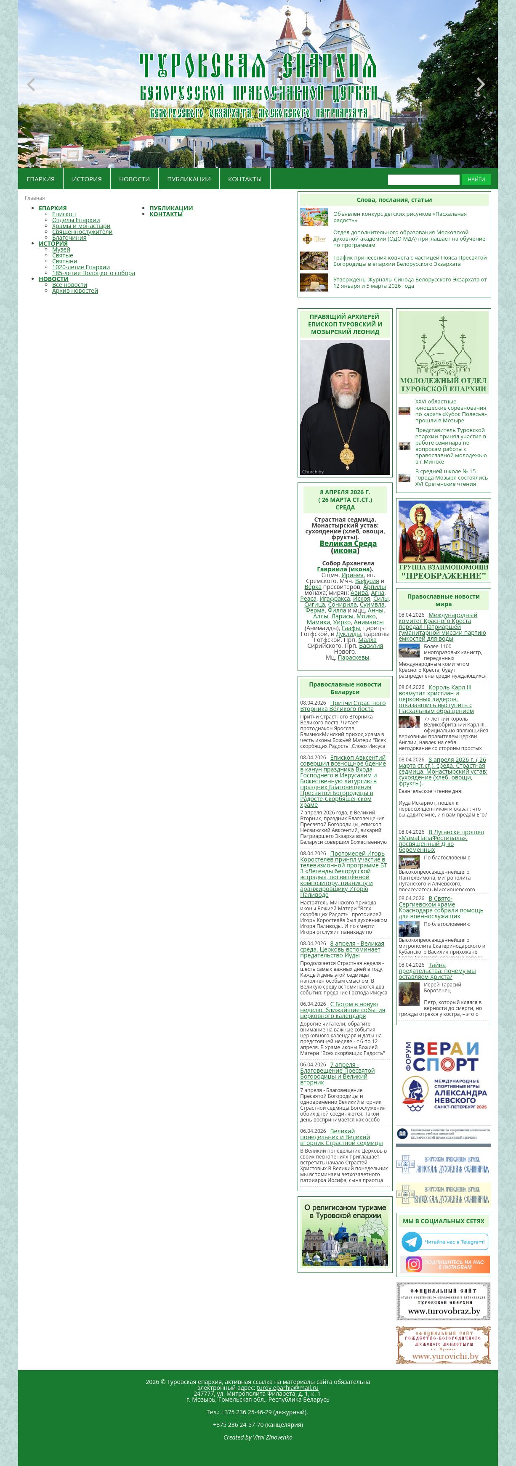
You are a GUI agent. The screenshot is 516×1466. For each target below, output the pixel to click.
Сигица (314, 604)
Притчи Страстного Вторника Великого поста (343, 706)
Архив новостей (75, 290)
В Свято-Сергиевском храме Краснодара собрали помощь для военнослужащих (441, 907)
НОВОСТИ (134, 179)
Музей (61, 249)
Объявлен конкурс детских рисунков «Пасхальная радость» (400, 217)
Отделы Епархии (76, 220)
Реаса (308, 598)
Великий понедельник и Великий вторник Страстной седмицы (341, 1137)
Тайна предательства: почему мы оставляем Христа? (437, 971)
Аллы (320, 616)
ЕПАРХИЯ (41, 179)
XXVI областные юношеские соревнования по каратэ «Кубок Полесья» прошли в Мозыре (451, 411)
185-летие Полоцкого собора (93, 273)
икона (345, 550)
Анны (375, 610)
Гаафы (351, 628)
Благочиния (69, 237)
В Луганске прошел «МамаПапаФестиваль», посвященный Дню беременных (441, 841)
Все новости (69, 285)
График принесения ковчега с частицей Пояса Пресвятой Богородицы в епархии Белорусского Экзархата (410, 261)
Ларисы (342, 616)
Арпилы (374, 587)
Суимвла (372, 604)
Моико (366, 616)
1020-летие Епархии (81, 267)
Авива (359, 592)
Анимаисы (369, 622)
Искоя (361, 598)
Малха (367, 640)
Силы (380, 598)
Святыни (64, 261)
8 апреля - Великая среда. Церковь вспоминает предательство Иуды (342, 949)
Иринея (352, 575)
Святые (62, 255)
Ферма (315, 610)
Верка (313, 587)
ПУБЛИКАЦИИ (189, 179)
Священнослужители (82, 232)
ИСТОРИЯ (87, 179)
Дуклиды (348, 634)
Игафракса (334, 598)
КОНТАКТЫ (245, 179)
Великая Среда (348, 543)
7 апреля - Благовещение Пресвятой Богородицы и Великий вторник (337, 1073)
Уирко (342, 622)
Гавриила (332, 569)
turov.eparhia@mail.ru (288, 1388)
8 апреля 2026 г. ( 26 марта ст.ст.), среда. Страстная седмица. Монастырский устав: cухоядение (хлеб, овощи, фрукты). (443, 771)
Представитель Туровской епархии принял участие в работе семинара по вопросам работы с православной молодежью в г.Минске (451, 445)
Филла (337, 610)
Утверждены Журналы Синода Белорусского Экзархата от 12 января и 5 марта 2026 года (410, 282)
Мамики (318, 622)
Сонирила (342, 604)
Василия (371, 645)
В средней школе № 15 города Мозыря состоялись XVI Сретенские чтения (451, 477)
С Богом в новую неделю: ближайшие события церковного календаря (342, 1010)
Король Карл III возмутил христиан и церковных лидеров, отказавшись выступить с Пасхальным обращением (436, 699)
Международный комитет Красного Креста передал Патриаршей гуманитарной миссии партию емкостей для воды (442, 626)
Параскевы (354, 657)
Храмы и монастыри (81, 226)
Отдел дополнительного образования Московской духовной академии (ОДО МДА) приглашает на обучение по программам (409, 238)
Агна (378, 592)
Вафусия (367, 581)
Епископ (64, 214)
